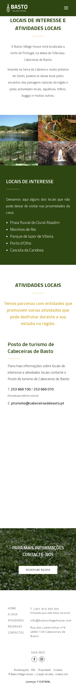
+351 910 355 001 (46, 609)
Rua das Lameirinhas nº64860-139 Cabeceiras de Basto (47, 631)
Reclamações (21, 670)
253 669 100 (21, 389)
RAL (33, 670)
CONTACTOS (16, 633)
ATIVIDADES (16, 620)
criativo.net (61, 674)
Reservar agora (38, 570)
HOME (12, 608)
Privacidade (44, 670)
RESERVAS (15, 626)
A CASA (13, 614)
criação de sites (44, 674)
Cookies (57, 670)
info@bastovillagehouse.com (50, 620)
